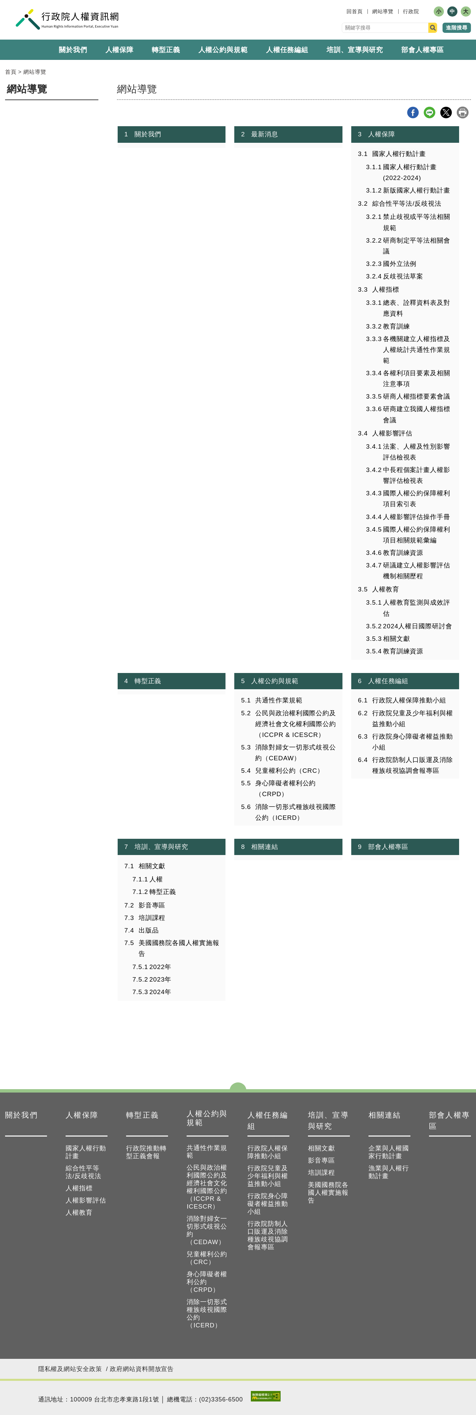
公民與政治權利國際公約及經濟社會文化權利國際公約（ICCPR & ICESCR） (295, 724)
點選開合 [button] (238, 1089)
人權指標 (385, 289)
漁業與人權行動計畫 (388, 1172)
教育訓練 (396, 326)
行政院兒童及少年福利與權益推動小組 (412, 718)
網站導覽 (383, 11)
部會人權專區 (422, 49)
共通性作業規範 (278, 700)
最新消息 (264, 134)
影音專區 (152, 905)
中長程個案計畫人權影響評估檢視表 (416, 475)
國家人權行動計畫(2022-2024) (410, 172)
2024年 (160, 991)
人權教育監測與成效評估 (416, 608)
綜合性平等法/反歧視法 (407, 203)
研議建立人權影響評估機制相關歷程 (416, 571)
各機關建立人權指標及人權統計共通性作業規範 (416, 349)
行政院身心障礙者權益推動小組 (412, 742)
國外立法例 (400, 263)
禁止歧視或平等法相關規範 (416, 222)
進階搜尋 (457, 27)
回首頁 (355, 11)
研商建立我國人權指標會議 (416, 414)
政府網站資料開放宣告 (142, 1369)
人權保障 (119, 49)
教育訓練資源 (403, 552)
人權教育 (385, 589)
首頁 (11, 72)
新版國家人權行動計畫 (416, 190)
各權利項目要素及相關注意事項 (416, 378)
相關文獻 (396, 638)
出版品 (149, 930)
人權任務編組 (287, 49)
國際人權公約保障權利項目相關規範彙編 (416, 535)
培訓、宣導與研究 (355, 49)
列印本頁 (463, 112)
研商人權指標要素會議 (416, 396)
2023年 (160, 979)
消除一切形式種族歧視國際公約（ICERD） (295, 812)
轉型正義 (166, 49)
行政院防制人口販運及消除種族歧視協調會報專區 (412, 765)
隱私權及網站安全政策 (70, 1369)
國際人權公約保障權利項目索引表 (416, 499)
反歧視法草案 (403, 276)
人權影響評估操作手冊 (416, 516)
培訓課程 (152, 917)
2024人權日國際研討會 (417, 626)
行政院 (411, 11)
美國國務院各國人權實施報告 (179, 948)
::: (342, 11)
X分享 (446, 112)
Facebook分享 (413, 112)
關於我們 (73, 49)
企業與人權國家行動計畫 (388, 1152)
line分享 (429, 112)
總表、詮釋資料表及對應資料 (416, 308)
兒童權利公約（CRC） (289, 770)
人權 (156, 879)
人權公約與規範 (274, 680)
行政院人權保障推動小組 (409, 700)
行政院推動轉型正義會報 (146, 1152)
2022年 (160, 966)
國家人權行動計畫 (399, 153)
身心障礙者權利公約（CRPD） (285, 789)
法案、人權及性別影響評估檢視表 (416, 452)
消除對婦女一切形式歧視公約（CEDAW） (295, 753)
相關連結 (264, 846)
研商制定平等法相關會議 (416, 246)
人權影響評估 (392, 433)
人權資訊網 (66, 19)
